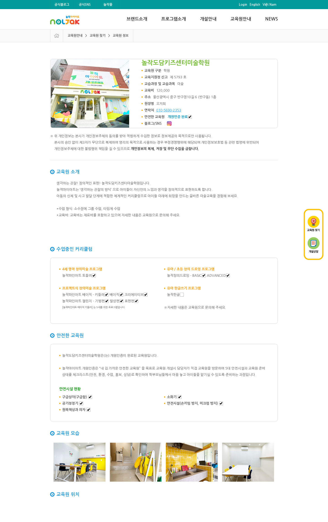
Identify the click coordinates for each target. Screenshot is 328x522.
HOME (56, 35)
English (255, 4)
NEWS (271, 19)
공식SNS (85, 4)
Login (243, 4)
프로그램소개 (173, 19)
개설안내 (208, 19)
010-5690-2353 (168, 110)
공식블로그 (61, 4)
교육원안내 (241, 19)
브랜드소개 (137, 19)
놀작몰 (107, 4)
